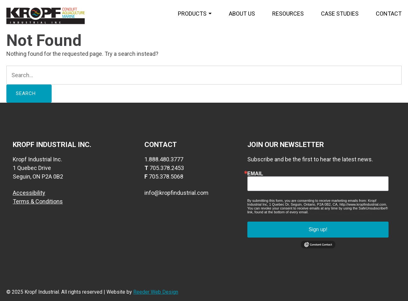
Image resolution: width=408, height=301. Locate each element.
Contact (389, 13)
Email (255, 173)
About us (242, 13)
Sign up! (318, 229)
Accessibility (29, 192)
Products (192, 13)
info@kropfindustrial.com (176, 192)
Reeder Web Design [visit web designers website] (155, 292)
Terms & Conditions (38, 201)
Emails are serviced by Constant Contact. (342, 212)
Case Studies (340, 13)
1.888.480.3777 (163, 159)
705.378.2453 (166, 168)
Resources (288, 13)
